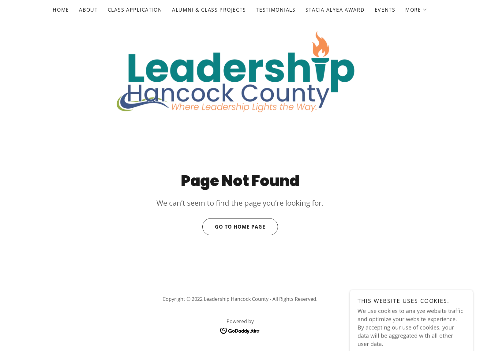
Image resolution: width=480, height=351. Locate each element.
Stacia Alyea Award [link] (335, 9)
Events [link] (385, 9)
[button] (416, 9)
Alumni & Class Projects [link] (209, 9)
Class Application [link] (135, 9)
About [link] (88, 9)
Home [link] (61, 9)
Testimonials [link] (276, 9)
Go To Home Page (233, 226)
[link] (240, 73)
